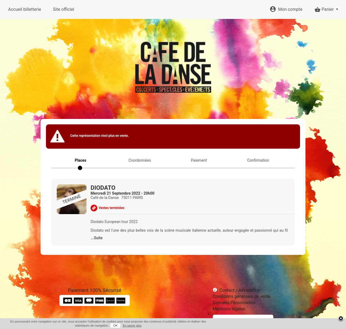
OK (115, 325)
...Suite (97, 238)
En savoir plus (132, 325)
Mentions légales (229, 308)
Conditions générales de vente (242, 296)
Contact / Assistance (239, 290)
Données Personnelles (234, 302)
